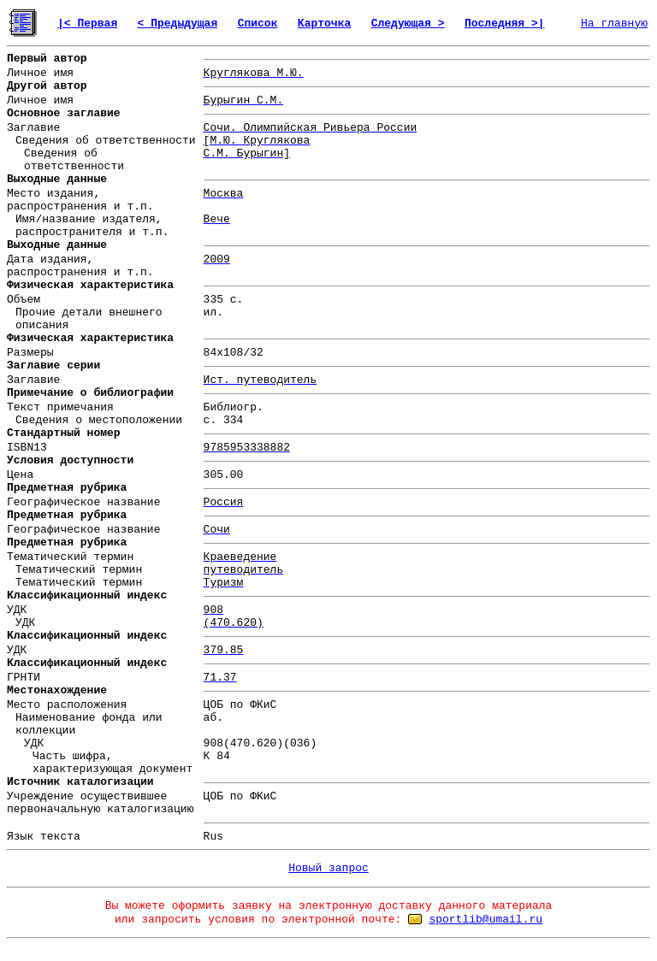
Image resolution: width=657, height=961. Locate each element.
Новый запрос (328, 868)
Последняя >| (505, 23)
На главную (614, 23)
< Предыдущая (178, 23)
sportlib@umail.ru (485, 919)
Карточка (324, 23)
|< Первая (87, 23)
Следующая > (408, 23)
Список (258, 23)
